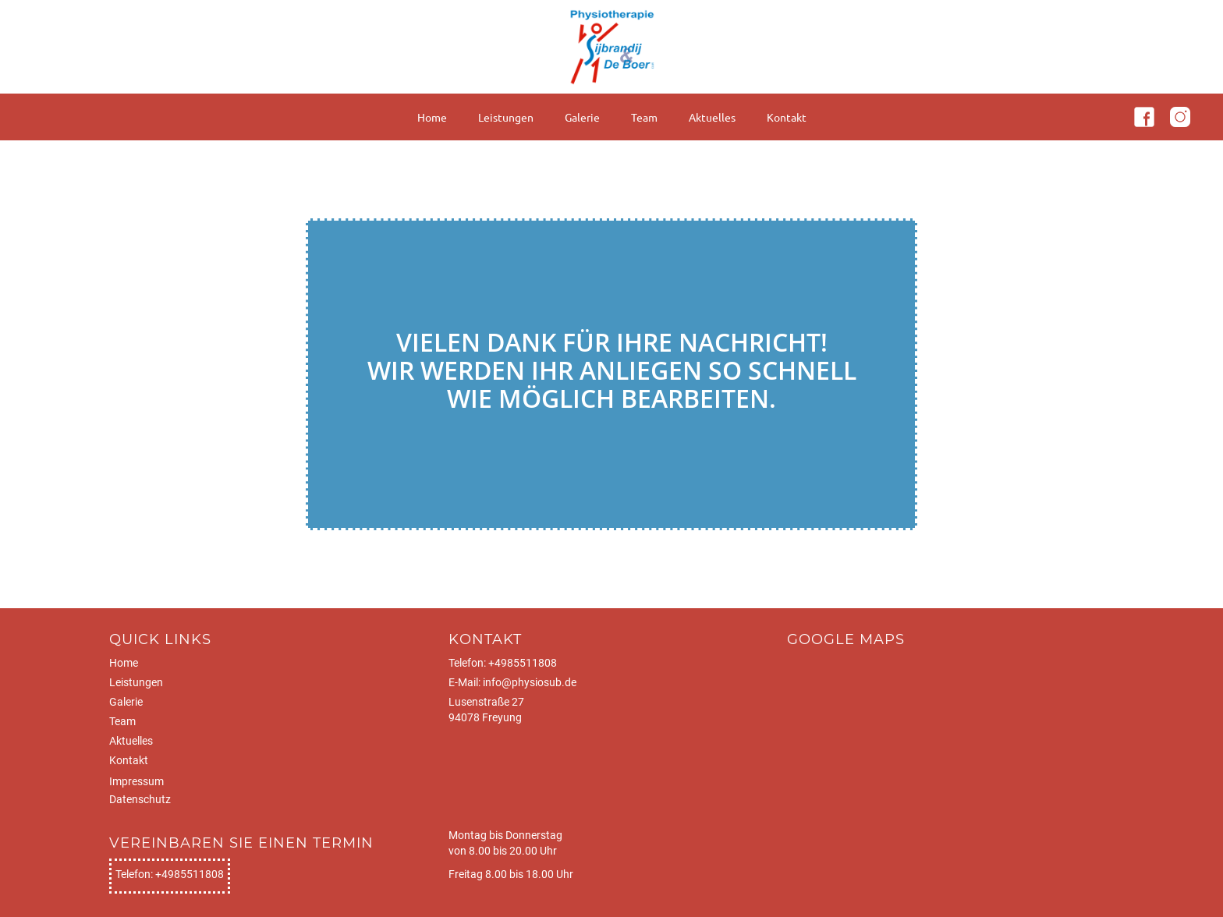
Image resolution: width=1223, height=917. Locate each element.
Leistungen (506, 117)
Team (644, 117)
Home (432, 117)
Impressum (136, 781)
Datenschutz (140, 799)
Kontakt (786, 117)
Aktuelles (712, 117)
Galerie (582, 117)
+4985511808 (522, 663)
